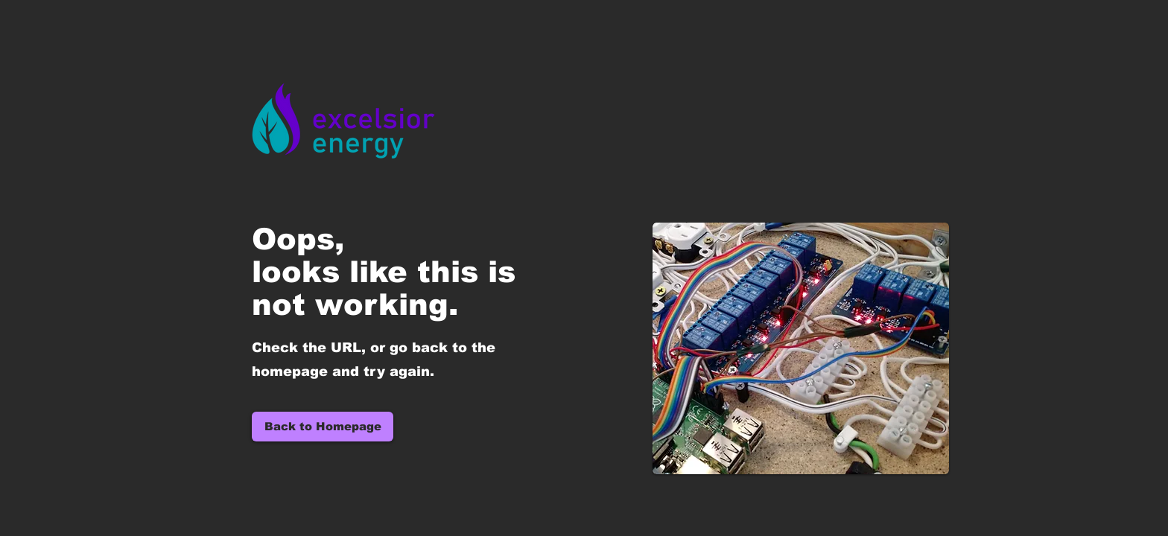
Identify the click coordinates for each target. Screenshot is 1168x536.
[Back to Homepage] (322, 426)
